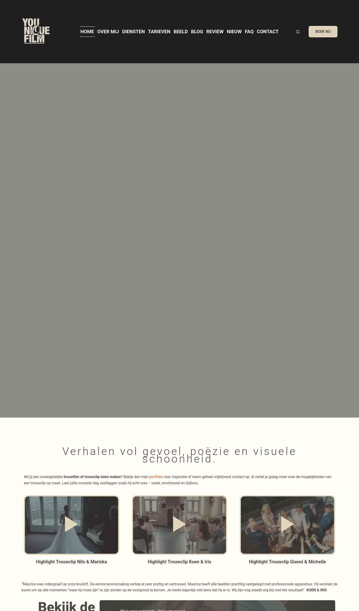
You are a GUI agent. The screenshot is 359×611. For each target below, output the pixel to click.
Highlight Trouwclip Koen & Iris (179, 561)
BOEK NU (323, 31)
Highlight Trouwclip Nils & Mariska (71, 561)
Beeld (181, 31)
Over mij (108, 31)
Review (214, 31)
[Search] (297, 31)
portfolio (156, 477)
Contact (268, 31)
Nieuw (234, 31)
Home (87, 31)
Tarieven (159, 31)
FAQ (249, 31)
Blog (197, 31)
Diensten (133, 31)
